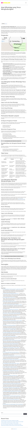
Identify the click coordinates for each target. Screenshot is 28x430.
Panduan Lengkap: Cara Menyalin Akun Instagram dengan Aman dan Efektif (12, 421)
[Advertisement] (14, 16)
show (5, 23)
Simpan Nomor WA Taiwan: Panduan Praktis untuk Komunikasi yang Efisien (12, 425)
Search (2, 412)
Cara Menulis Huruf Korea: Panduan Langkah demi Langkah (9, 420)
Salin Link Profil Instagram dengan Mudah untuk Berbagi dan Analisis (11, 424)
